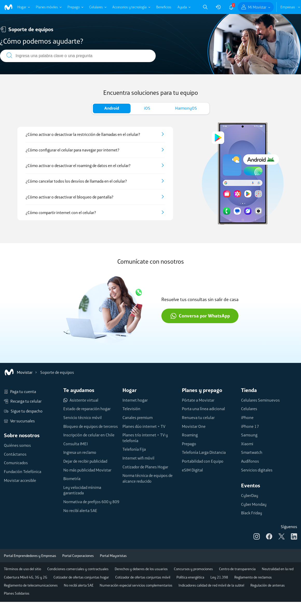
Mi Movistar (257, 7)
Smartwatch (251, 452)
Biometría (71, 478)
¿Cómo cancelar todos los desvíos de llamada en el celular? (76, 181)
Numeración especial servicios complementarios (136, 585)
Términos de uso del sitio (22, 569)
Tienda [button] (249, 390)
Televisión (131, 408)
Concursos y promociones (193, 569)
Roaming (190, 434)
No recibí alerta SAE (80, 510)
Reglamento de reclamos (253, 577)
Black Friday (251, 512)
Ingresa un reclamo (79, 452)
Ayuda (182, 7)
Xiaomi (247, 443)
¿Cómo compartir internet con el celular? (61, 212)
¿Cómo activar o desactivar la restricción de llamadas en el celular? (83, 134)
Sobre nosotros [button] (22, 435)
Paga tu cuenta (20, 392)
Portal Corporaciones (78, 555)
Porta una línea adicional (203, 408)
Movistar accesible (20, 480)
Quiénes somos (17, 445)
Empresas (288, 7)
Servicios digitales (256, 470)
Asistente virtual (80, 400)
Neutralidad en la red (277, 569)
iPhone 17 (250, 426)
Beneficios (163, 7)
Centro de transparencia (237, 569)
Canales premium (137, 417)
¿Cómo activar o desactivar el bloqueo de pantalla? (69, 197)
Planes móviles (47, 7)
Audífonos (250, 461)
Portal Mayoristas (113, 555)
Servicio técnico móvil (82, 417)
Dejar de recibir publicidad (85, 461)
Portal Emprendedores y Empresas (30, 555)
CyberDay (249, 495)
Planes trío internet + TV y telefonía (145, 437)
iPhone (247, 417)
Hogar (21, 7)
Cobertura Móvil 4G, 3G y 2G (25, 577)
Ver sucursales (19, 421)
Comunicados (16, 462)
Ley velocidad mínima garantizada (82, 490)
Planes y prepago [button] (202, 390)
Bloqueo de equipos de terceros (90, 426)
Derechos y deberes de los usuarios (141, 569)
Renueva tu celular (198, 417)
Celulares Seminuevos (260, 400)
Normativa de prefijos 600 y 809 (91, 501)
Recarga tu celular (23, 401)
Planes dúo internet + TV (143, 426)
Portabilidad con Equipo (202, 461)
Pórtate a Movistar (198, 400)
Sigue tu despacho (23, 411)
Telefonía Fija (134, 449)
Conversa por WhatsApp (200, 316)
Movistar (18, 372)
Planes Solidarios (16, 593)
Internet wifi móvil (138, 458)
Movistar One (194, 426)
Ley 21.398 (219, 577)
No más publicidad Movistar (87, 470)
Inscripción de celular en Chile (88, 434)
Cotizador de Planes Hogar (145, 466)
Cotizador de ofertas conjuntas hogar (81, 577)
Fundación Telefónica (22, 471)
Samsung (249, 434)
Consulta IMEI (75, 443)
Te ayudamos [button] (78, 390)
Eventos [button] (250, 485)
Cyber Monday (253, 504)
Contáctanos (15, 454)
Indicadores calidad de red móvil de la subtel (211, 585)
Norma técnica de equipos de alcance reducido (147, 478)
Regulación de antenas (267, 585)
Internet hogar (135, 400)
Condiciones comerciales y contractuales (77, 569)
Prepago (73, 7)
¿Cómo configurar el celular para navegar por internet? (72, 150)
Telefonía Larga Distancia (204, 452)
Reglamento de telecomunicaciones (31, 585)
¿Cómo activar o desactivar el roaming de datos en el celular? (78, 165)
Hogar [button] (129, 390)
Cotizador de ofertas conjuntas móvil (142, 577)
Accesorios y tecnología (129, 7)
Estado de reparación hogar (87, 408)
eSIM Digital (192, 470)
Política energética (190, 577)
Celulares (96, 7)
